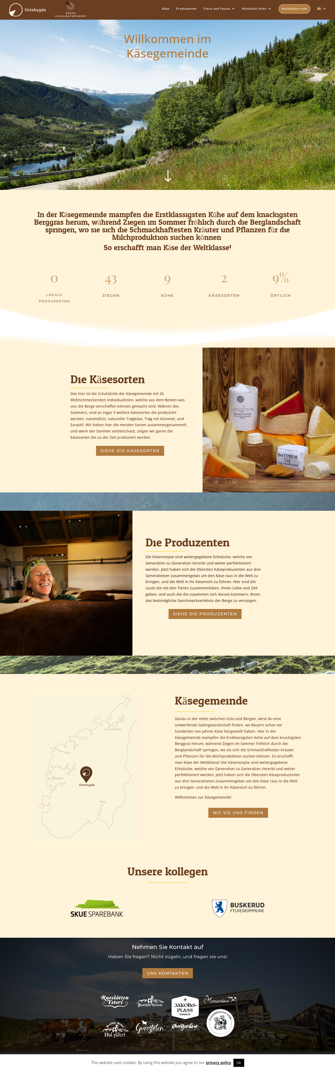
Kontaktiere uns (294, 8)
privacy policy (218, 1062)
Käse (165, 8)
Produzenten (186, 8)
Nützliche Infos (254, 8)
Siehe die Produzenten (205, 613)
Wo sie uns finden (238, 812)
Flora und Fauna (217, 8)
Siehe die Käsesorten (130, 450)
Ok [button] (239, 1062)
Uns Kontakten (167, 973)
